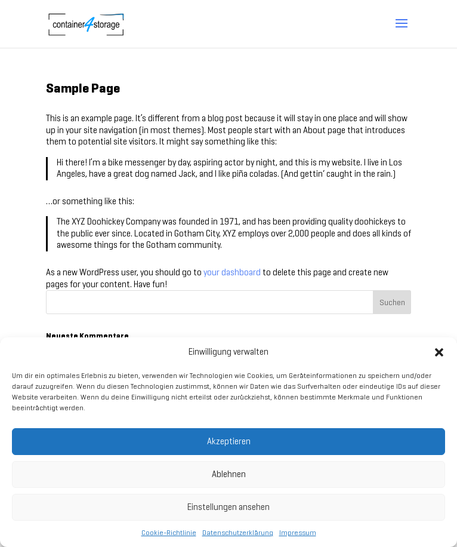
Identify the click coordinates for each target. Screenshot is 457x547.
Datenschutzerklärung (237, 532)
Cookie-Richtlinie (168, 532)
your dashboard (232, 272)
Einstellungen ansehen (228, 507)
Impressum (297, 532)
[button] (439, 352)
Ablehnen (229, 474)
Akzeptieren (229, 441)
